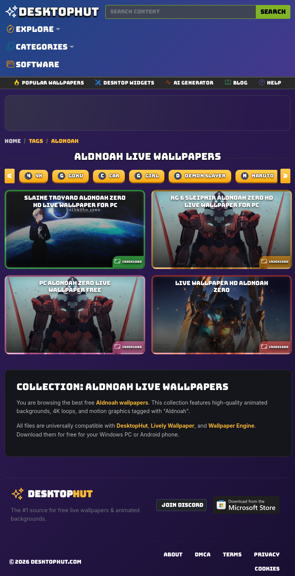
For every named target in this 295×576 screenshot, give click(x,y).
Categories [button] (37, 47)
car (108, 176)
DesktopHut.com (56, 561)
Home (13, 140)
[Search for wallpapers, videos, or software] (180, 12)
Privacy (267, 554)
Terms (232, 554)
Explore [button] (30, 29)
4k (34, 176)
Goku (70, 176)
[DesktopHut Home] (52, 11)
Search (273, 12)
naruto (257, 176)
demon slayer (200, 176)
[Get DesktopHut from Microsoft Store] (246, 505)
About (173, 554)
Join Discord (182, 504)
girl (146, 176)
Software (33, 65)
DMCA (202, 554)
